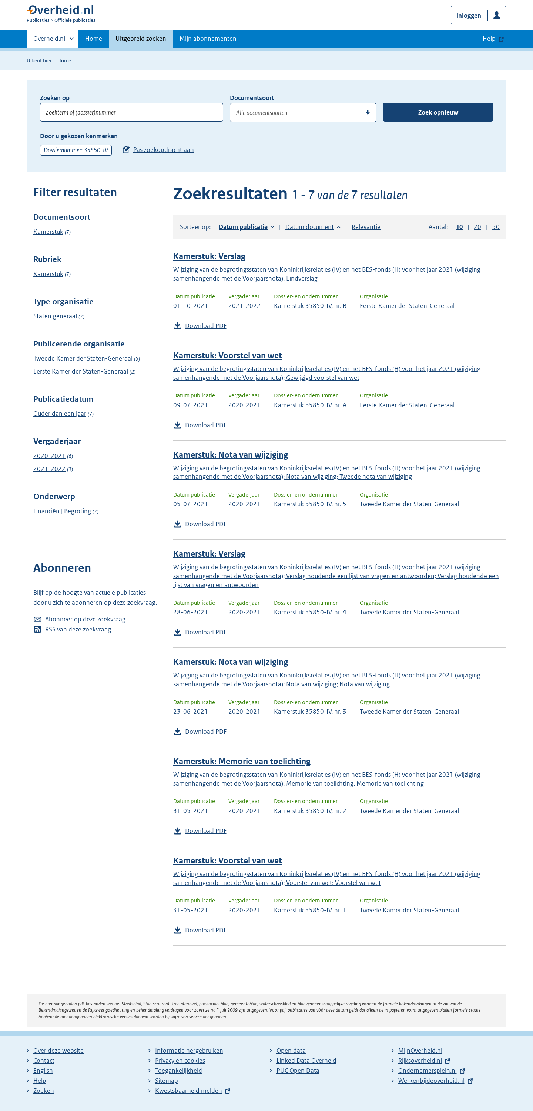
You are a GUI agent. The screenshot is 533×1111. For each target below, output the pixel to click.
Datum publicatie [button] (243, 227)
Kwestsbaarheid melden (188, 1091)
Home (93, 38)
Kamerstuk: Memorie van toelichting (242, 761)
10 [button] (459, 227)
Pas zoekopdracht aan (163, 150)
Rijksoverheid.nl (420, 1061)
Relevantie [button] (366, 227)
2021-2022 (49, 469)
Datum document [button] (309, 227)
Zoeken (43, 1091)
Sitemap (166, 1081)
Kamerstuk (48, 232)
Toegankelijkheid (178, 1071)
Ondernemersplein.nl (427, 1071)
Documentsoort (252, 97)
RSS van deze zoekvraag (78, 629)
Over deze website (58, 1051)
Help (39, 1081)
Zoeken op (55, 97)
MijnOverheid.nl (420, 1051)
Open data (291, 1051)
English (43, 1071)
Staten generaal (55, 316)
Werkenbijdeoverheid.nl (431, 1081)
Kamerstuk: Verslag (209, 256)
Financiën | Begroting (62, 511)
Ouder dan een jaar (59, 413)
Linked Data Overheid (306, 1061)
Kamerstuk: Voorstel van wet (227, 356)
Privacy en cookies (180, 1061)
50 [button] (496, 227)
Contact (43, 1061)
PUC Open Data (297, 1071)
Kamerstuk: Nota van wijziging (230, 455)
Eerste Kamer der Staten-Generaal (80, 371)
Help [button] (489, 38)
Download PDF (206, 326)
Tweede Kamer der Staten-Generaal (83, 358)
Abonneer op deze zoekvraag (85, 619)
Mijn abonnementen (208, 38)
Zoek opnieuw (438, 112)
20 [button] (477, 227)
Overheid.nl (49, 41)
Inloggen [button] (468, 15)
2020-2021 (49, 456)
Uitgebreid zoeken (140, 38)
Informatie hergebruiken (189, 1051)
